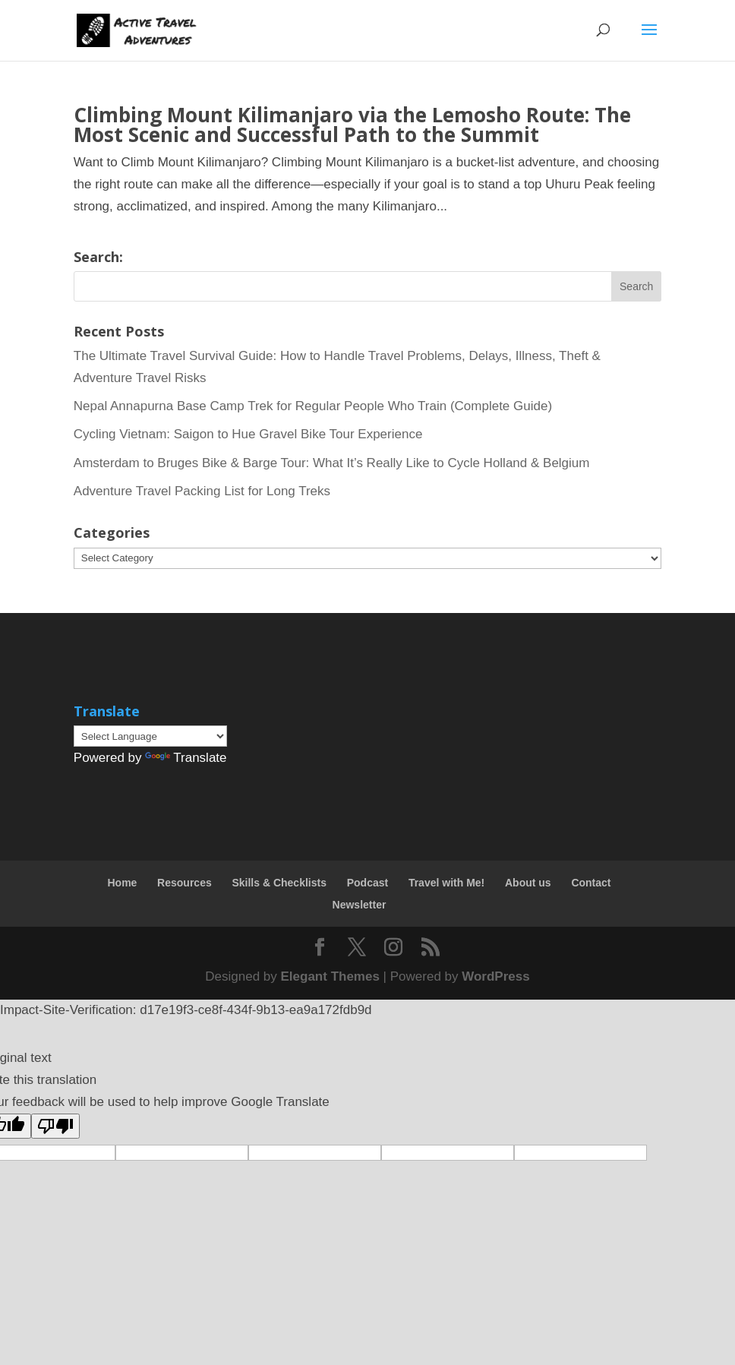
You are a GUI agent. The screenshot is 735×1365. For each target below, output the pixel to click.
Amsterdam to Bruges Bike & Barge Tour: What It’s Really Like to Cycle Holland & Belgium (332, 463)
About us (528, 883)
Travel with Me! (446, 883)
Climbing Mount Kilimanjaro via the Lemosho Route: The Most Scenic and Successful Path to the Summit (352, 124)
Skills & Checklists (279, 883)
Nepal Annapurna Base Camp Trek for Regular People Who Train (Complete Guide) (313, 406)
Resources (184, 883)
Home (122, 883)
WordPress (495, 976)
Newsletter (359, 905)
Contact (590, 883)
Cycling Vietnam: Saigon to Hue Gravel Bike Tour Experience (248, 434)
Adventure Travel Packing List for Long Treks (202, 491)
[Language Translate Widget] (150, 736)
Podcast (367, 883)
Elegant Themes (330, 976)
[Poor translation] (55, 1126)
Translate (185, 757)
